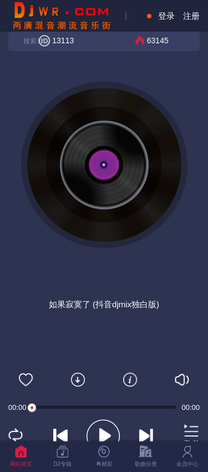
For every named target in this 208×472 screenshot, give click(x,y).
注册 (191, 16)
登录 (166, 16)
